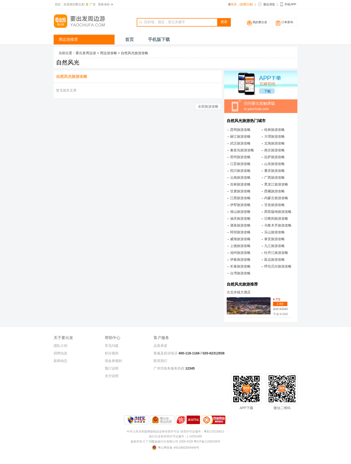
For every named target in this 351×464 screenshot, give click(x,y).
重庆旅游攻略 (274, 171)
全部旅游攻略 (208, 106)
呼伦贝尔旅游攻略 (278, 266)
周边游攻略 (108, 53)
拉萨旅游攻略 (274, 157)
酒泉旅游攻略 (240, 225)
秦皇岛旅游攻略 (242, 150)
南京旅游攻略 (274, 150)
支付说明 (111, 376)
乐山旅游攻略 (274, 232)
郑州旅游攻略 (240, 157)
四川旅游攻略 (240, 171)
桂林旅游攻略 (274, 130)
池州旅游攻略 (240, 253)
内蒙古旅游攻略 (276, 198)
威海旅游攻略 (240, 239)
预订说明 (111, 368)
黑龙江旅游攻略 (276, 184)
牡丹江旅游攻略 (276, 253)
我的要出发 (260, 22)
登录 (234, 4)
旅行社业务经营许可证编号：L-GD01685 (175, 436)
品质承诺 (160, 346)
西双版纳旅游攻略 (278, 212)
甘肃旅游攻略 (240, 191)
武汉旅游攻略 (240, 143)
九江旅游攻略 (274, 246)
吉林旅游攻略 (240, 184)
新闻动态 (60, 361)
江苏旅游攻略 (240, 164)
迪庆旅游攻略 (240, 218)
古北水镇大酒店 (239, 292)
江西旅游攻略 (240, 198)
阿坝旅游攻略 (240, 232)
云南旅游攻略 (240, 177)
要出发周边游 (86, 53)
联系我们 (160, 361)
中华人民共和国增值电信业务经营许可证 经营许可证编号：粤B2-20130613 (175, 431)
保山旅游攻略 (240, 212)
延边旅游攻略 (274, 259)
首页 (129, 39)
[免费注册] (246, 4)
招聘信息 (60, 353)
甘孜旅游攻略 (274, 205)
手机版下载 (159, 39)
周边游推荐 (68, 39)
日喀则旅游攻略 (276, 218)
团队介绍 (60, 346)
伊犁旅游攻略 (240, 205)
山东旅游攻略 (274, 164)
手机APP (290, 4)
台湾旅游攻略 (240, 273)
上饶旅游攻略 (240, 246)
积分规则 (111, 353)
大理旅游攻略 (274, 136)
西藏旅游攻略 (274, 191)
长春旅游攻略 (240, 266)
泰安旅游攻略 (274, 239)
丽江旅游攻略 (240, 136)
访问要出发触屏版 (270, 106)
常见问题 (111, 346)
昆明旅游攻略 (240, 130)
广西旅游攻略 (274, 177)
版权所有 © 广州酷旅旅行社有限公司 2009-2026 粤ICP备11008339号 (176, 441)
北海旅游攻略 (274, 143)
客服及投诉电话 (165, 353)
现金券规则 (113, 361)
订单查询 (287, 22)
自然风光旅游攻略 (134, 53)
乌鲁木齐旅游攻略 (278, 225)
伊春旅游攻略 (240, 259)
